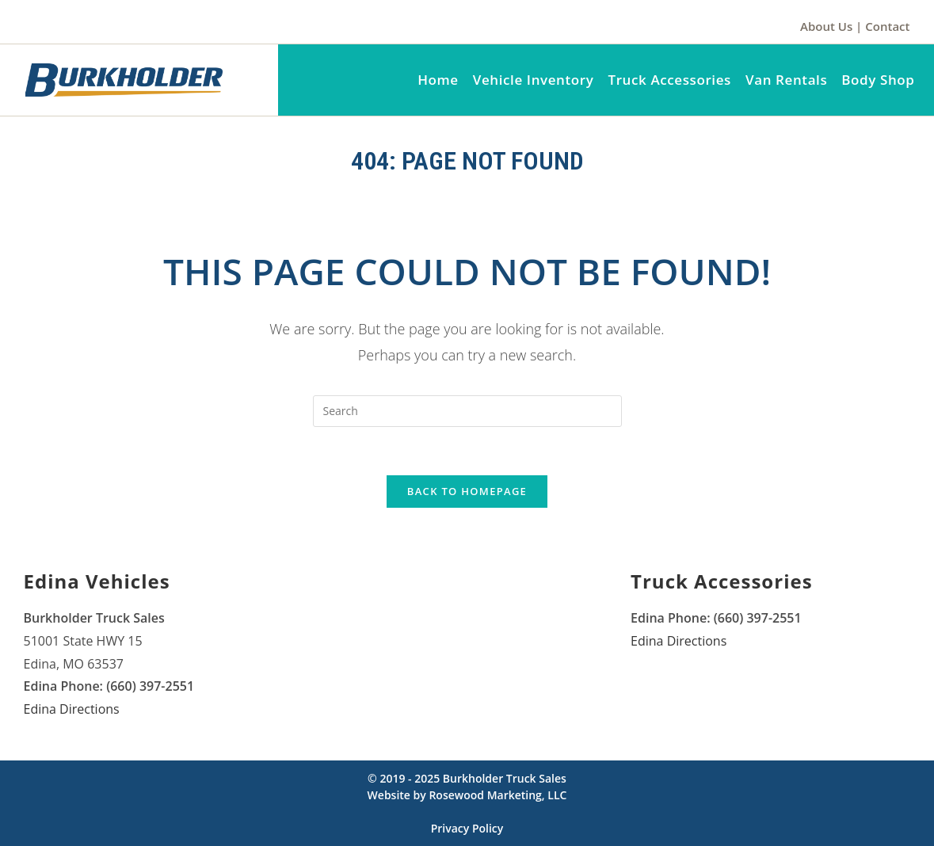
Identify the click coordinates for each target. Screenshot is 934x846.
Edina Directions (72, 709)
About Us (826, 26)
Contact (887, 26)
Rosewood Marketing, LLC (497, 794)
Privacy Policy (467, 828)
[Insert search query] (467, 411)
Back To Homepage (467, 491)
